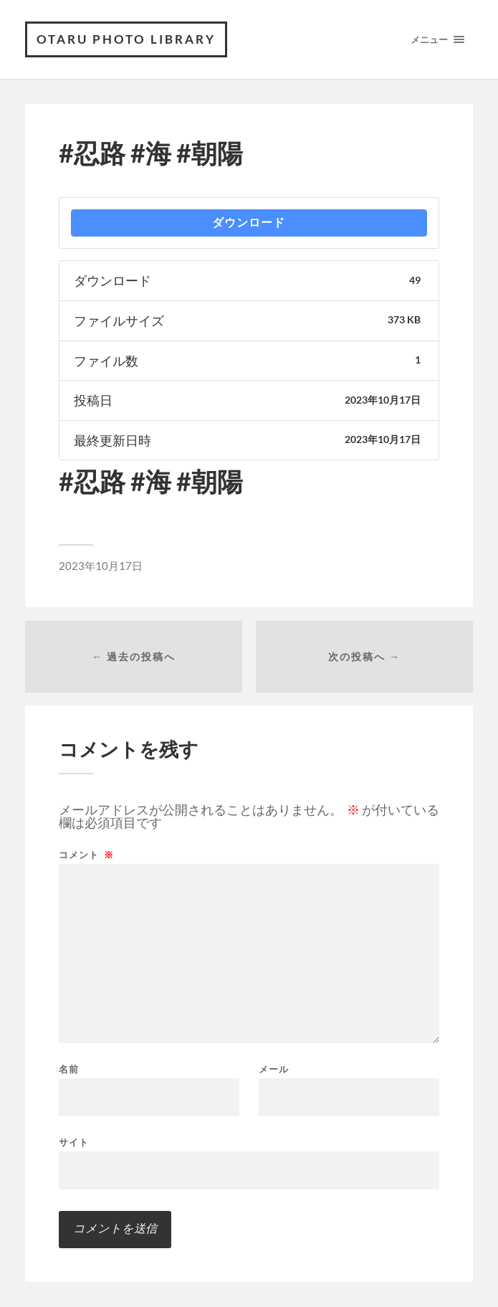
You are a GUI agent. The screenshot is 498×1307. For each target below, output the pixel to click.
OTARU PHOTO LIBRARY (126, 39)
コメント (86, 855)
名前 (69, 1069)
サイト (74, 1141)
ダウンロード (248, 222)
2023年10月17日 (101, 565)
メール (274, 1069)
